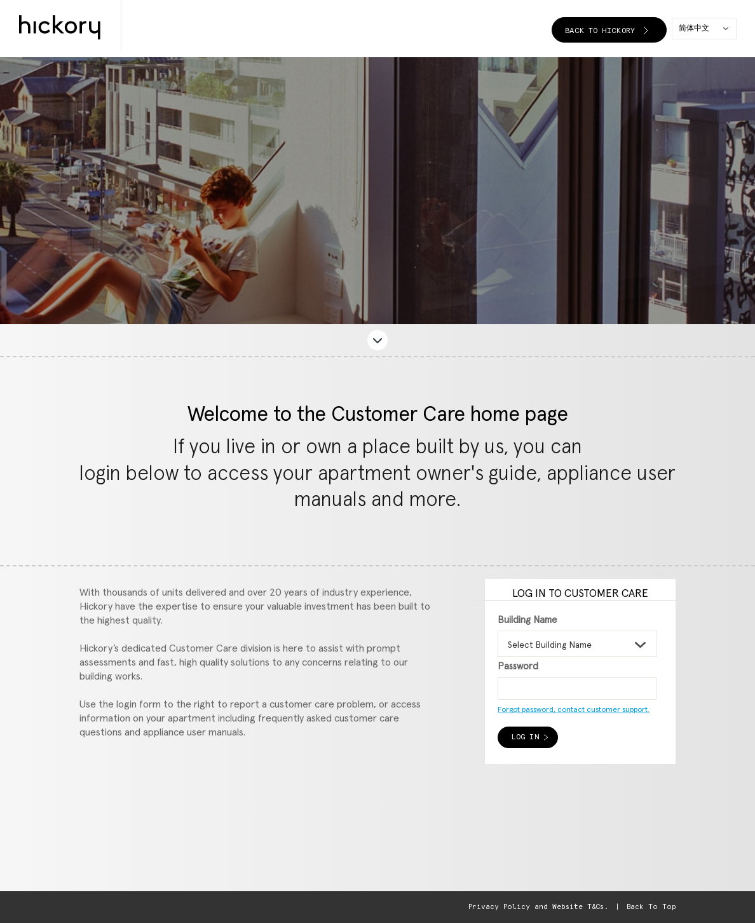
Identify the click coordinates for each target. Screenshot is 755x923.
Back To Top (651, 907)
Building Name (527, 620)
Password (518, 666)
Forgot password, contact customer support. (574, 710)
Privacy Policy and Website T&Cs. (538, 907)
